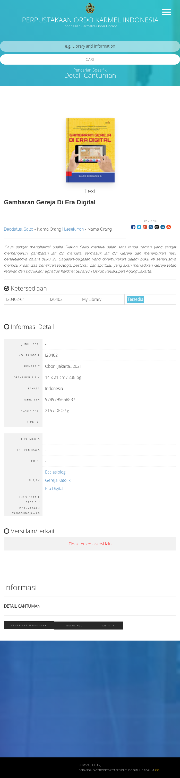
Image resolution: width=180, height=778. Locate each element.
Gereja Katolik (58, 480)
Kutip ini (109, 625)
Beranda (85, 770)
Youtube (125, 770)
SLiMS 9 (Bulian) (90, 765)
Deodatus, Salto (18, 229)
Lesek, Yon (74, 229)
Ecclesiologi (55, 472)
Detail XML (74, 625)
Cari (90, 59)
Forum (149, 770)
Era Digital (54, 488)
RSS (157, 770)
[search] (90, 46)
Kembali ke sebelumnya (28, 625)
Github (138, 770)
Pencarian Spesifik (90, 70)
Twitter (113, 770)
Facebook (99, 770)
